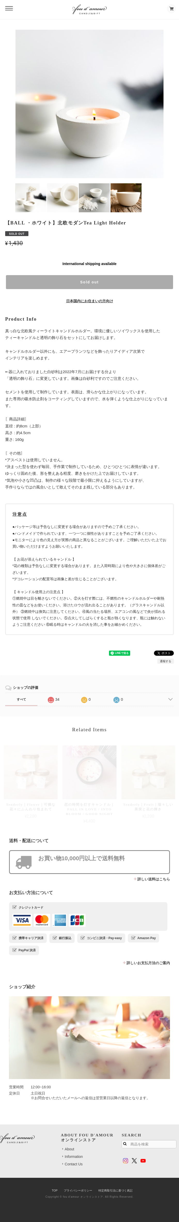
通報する (165, 661)
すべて (21, 699)
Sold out (89, 282)
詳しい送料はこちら (153, 879)
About (69, 1149)
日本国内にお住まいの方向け (89, 301)
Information (74, 1157)
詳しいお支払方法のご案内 (148, 963)
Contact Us (74, 1164)
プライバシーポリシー (78, 1190)
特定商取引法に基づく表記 (115, 1190)
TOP (54, 1190)
